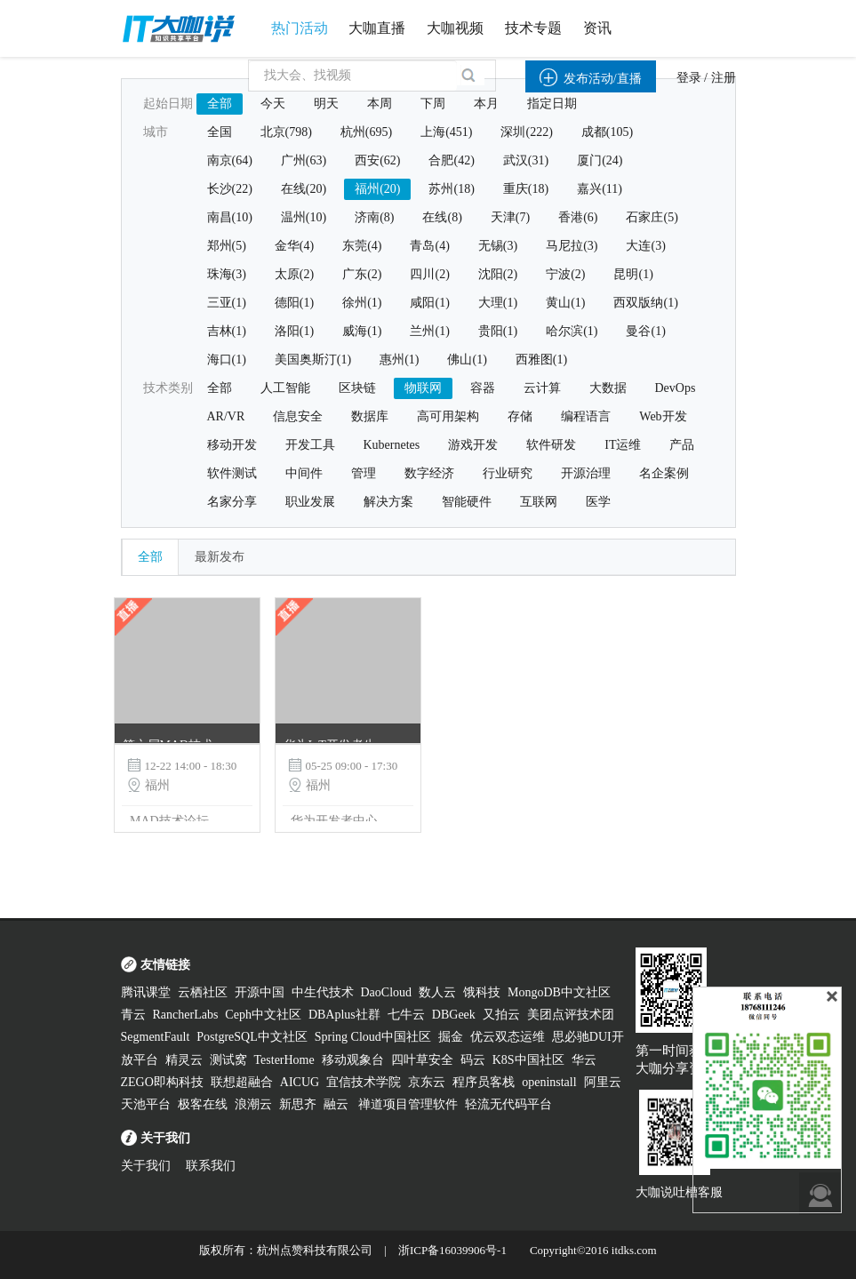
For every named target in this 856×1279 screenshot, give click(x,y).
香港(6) (577, 217)
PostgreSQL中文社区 (251, 1036)
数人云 (437, 992)
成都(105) (607, 132)
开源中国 (259, 992)
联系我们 (211, 1165)
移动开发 (232, 445)
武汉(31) (525, 160)
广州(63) (303, 160)
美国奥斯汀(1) (313, 359)
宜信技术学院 (363, 1082)
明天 (326, 103)
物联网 (423, 388)
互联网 (538, 501)
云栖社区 (203, 992)
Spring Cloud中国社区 (373, 1036)
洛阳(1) (294, 331)
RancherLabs (186, 1014)
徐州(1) (361, 302)
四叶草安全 (422, 1060)
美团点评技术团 (570, 1014)
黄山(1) (565, 302)
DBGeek (454, 1014)
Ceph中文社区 (263, 1014)
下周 (432, 103)
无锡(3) (497, 245)
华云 (584, 1060)
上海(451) (446, 132)
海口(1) (226, 359)
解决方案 (388, 501)
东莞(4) (361, 245)
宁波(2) (565, 274)
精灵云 (184, 1060)
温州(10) (303, 217)
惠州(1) (399, 359)
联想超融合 (242, 1082)
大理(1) (497, 302)
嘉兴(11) (599, 189)
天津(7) (510, 217)
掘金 (450, 1036)
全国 (219, 132)
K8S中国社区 (528, 1060)
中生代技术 (323, 992)
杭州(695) (366, 132)
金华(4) (294, 245)
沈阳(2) (497, 274)
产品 (681, 445)
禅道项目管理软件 (408, 1104)
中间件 (304, 473)
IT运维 (622, 445)
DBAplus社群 (344, 1014)
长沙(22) (229, 189)
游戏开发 (473, 445)
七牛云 (406, 1014)
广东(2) (361, 274)
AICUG (299, 1082)
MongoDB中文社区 (559, 992)
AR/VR (226, 416)
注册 (723, 77)
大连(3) (645, 245)
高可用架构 (448, 416)
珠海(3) (226, 274)
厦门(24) (599, 160)
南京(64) (229, 160)
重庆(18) (525, 189)
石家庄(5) (651, 217)
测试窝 (228, 1060)
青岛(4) (429, 245)
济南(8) (374, 217)
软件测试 (232, 473)
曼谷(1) (645, 331)
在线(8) (441, 217)
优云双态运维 (507, 1036)
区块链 (357, 388)
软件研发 (551, 445)
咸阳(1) (429, 302)
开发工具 (310, 445)
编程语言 (586, 416)
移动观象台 (353, 1060)
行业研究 (507, 473)
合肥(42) (451, 160)
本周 (379, 103)
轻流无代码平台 (508, 1104)
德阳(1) (294, 302)
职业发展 (310, 501)
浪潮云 (253, 1104)
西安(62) (377, 160)
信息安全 (298, 416)
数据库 (369, 416)
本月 (486, 103)
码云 (472, 1060)
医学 (598, 501)
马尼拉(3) (571, 245)
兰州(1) (429, 331)
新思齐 (297, 1104)
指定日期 (552, 103)
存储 (520, 416)
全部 (219, 103)
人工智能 (285, 388)
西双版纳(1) (645, 302)
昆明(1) (632, 274)
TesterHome (284, 1060)
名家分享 (232, 501)
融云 (338, 1104)
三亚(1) (226, 302)
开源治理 (586, 473)
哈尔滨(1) (571, 331)
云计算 (542, 388)
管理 (363, 473)
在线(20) (303, 189)
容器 (482, 388)
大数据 (608, 388)
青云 (133, 1014)
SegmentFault (155, 1036)
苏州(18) (451, 189)
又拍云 (501, 1014)
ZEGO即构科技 (162, 1082)
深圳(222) (526, 132)
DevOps (675, 388)
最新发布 (219, 557)
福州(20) (377, 189)
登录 (688, 77)
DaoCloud (386, 992)
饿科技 (481, 992)
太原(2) (294, 274)
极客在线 (203, 1104)
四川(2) (429, 274)
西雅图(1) (541, 359)
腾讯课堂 (146, 992)
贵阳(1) (497, 331)
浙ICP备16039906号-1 (452, 1250)
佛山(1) (466, 359)
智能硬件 (467, 501)
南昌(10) (229, 217)
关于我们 (146, 1165)
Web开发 (662, 416)
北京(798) (286, 132)
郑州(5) (226, 245)
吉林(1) (226, 331)
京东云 (426, 1082)
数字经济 (429, 473)
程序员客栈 (483, 1082)
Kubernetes (392, 445)
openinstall (549, 1082)
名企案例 (664, 473)
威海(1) (361, 331)
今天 (272, 103)
